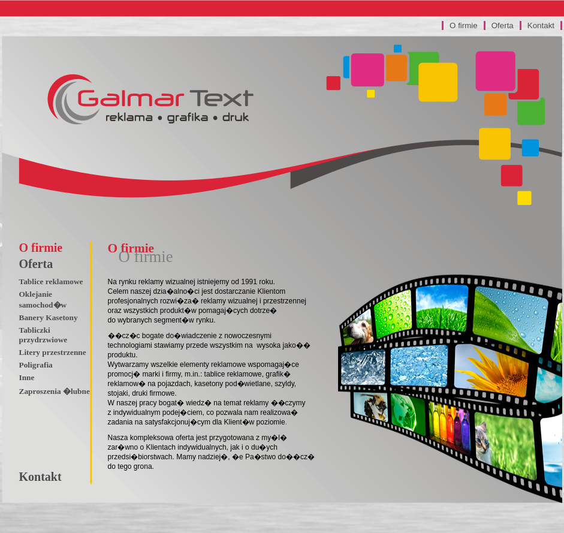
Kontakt (540, 25)
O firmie (464, 25)
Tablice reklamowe (51, 281)
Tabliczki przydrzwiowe (43, 335)
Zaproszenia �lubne (54, 391)
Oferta (502, 25)
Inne (27, 377)
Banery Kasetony (48, 317)
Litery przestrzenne (52, 352)
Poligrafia (36, 364)
